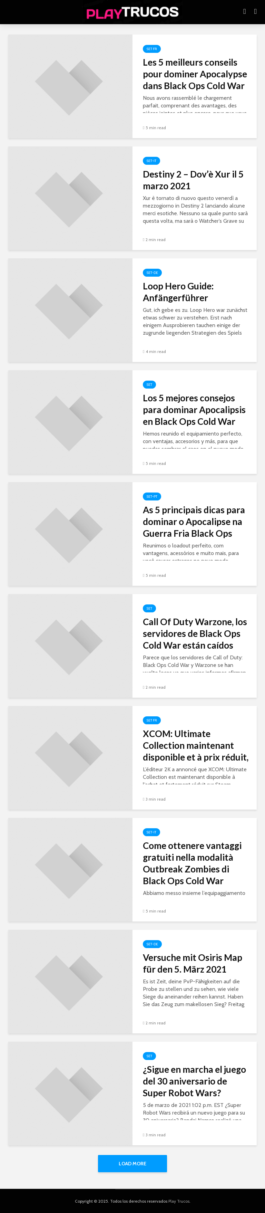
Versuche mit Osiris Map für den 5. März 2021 (192, 963)
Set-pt (152, 496)
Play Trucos (178, 1201)
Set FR (152, 49)
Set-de (152, 272)
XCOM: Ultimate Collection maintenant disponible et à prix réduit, (195, 745)
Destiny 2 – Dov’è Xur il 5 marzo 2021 (193, 180)
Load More (132, 1164)
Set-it (151, 161)
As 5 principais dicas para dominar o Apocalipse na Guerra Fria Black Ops (194, 521)
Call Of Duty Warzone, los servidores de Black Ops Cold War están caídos (195, 633)
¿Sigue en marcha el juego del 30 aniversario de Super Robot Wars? (194, 1081)
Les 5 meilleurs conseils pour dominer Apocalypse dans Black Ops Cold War (195, 74)
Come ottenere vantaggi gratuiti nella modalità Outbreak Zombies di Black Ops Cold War (192, 863)
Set (149, 384)
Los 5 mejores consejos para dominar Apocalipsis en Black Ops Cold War (194, 409)
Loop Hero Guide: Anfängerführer (178, 291)
